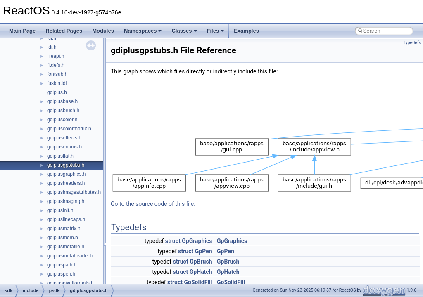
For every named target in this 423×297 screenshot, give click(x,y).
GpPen (203, 251)
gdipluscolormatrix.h (69, 129)
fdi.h (52, 47)
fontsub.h (57, 74)
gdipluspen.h (61, 274)
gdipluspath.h (61, 265)
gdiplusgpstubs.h (65, 165)
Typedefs (412, 42)
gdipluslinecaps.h (66, 219)
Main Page (22, 31)
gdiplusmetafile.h (65, 247)
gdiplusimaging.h (65, 201)
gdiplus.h (57, 92)
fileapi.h (55, 56)
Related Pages (63, 31)
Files (215, 31)
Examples (246, 31)
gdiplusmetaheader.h (70, 256)
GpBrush (201, 261)
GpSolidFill (198, 282)
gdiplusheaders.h (66, 183)
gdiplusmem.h (62, 237)
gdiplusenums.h (64, 147)
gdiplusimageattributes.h (74, 192)
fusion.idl (57, 83)
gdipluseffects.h (64, 138)
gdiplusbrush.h (63, 110)
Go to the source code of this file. (153, 203)
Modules (103, 31)
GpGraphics (197, 241)
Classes (184, 31)
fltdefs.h (55, 65)
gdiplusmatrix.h (64, 228)
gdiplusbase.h (62, 101)
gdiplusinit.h (60, 210)
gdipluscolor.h (62, 120)
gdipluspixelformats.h (70, 283)
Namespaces (143, 31)
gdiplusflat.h (60, 156)
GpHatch (201, 272)
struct (173, 241)
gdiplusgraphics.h (66, 174)
